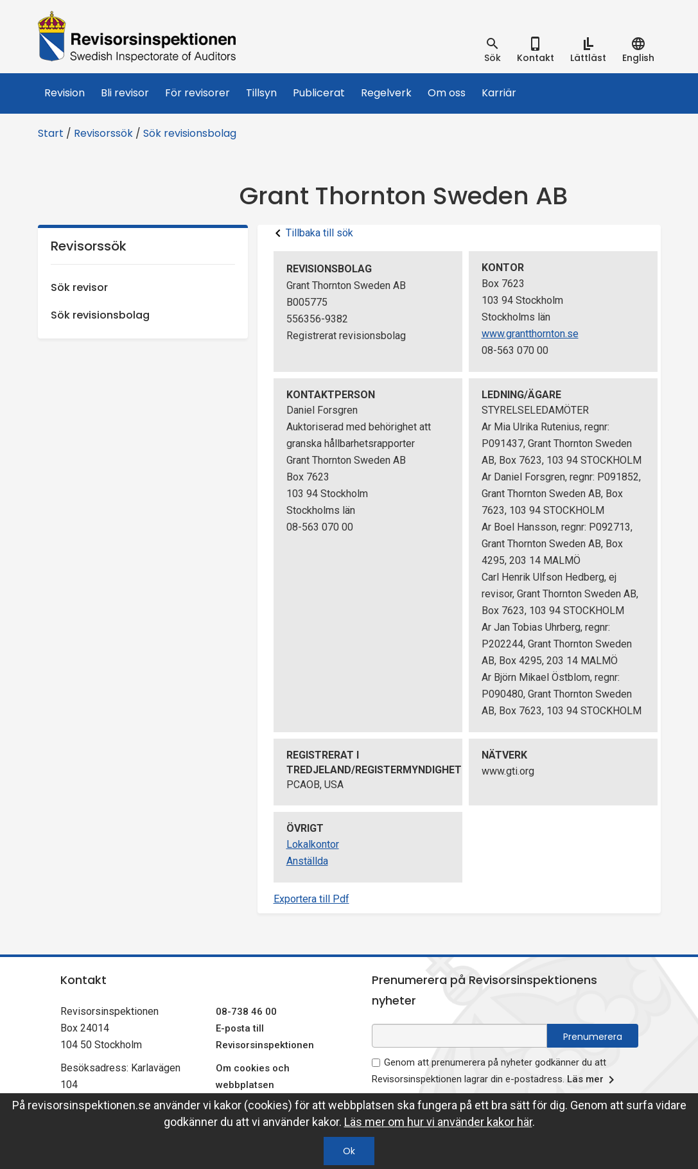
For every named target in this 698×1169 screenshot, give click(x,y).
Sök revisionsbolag (189, 133)
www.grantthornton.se (530, 334)
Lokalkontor (312, 844)
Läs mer (593, 1079)
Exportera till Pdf (311, 899)
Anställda (307, 861)
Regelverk (386, 92)
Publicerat (319, 92)
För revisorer (197, 92)
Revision (64, 92)
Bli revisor (125, 92)
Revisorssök (103, 133)
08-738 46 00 (246, 1011)
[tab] (492, 50)
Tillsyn (261, 92)
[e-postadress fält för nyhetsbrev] (459, 1036)
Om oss (447, 92)
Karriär (499, 92)
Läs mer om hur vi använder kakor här (438, 1122)
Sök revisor (79, 287)
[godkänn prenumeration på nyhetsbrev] (376, 1063)
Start (51, 133)
